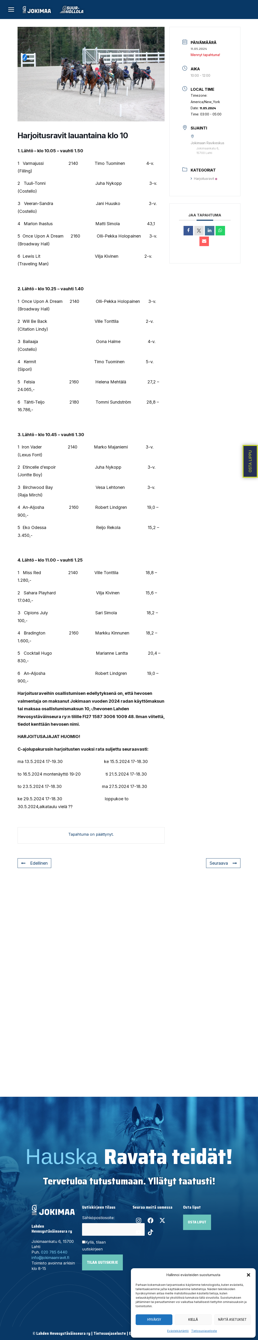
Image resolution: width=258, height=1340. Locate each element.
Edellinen (34, 863)
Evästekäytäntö (178, 1331)
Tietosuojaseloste (204, 1331)
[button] (248, 1275)
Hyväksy (154, 1319)
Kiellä (193, 1319)
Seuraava (223, 863)
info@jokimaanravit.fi (50, 1257)
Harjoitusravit (204, 178)
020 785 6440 (54, 1252)
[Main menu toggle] (11, 9)
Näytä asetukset (232, 1319)
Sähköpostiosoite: (98, 1217)
